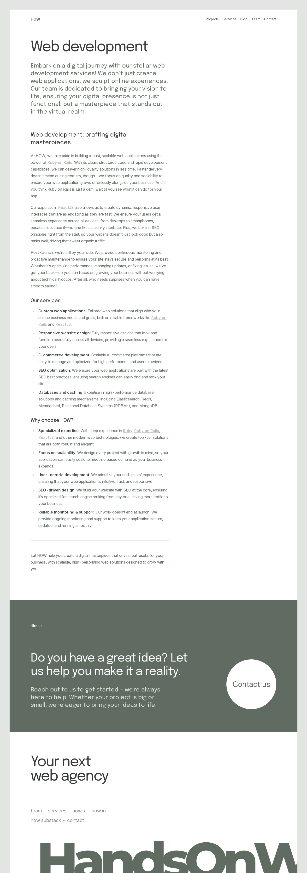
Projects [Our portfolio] (212, 19)
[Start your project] (251, 684)
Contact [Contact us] (270, 19)
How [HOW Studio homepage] (35, 19)
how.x (79, 811)
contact (75, 820)
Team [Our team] (255, 19)
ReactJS (66, 207)
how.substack (46, 820)
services (58, 811)
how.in (99, 811)
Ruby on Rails (59, 162)
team (37, 811)
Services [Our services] (229, 19)
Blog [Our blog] (244, 19)
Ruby (127, 430)
